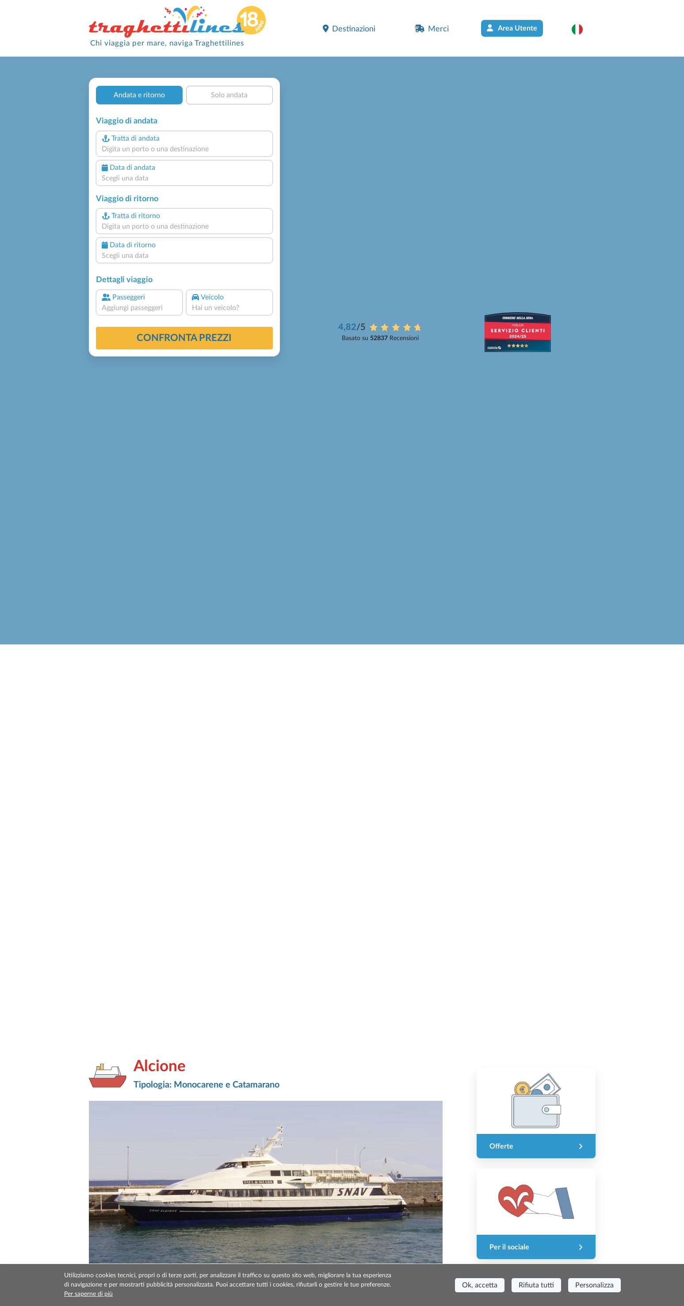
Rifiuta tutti (536, 1285)
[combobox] (184, 149)
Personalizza (594, 1285)
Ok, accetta (479, 1285)
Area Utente (512, 28)
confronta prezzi (184, 338)
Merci (432, 29)
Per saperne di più (88, 1294)
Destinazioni (349, 29)
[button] (581, 29)
